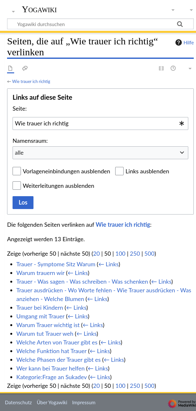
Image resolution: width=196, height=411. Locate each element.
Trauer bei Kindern (39, 307)
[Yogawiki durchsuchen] (100, 24)
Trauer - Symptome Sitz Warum (55, 264)
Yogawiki (39, 9)
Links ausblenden (147, 171)
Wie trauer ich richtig (31, 81)
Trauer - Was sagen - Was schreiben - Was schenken (82, 281)
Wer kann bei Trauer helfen (50, 368)
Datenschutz (18, 402)
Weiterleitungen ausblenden (58, 185)
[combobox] (100, 123)
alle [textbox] (19, 152)
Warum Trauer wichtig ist (48, 324)
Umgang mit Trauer (40, 316)
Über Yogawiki (52, 402)
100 (120, 253)
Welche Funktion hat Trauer (51, 350)
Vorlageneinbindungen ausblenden (66, 171)
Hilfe (184, 42)
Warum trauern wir (40, 272)
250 (135, 253)
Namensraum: (30, 140)
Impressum (84, 402)
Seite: (20, 108)
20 (96, 253)
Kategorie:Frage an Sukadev (51, 376)
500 (149, 253)
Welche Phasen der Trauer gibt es (58, 359)
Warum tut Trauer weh (44, 333)
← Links (108, 264)
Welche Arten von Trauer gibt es (57, 342)
